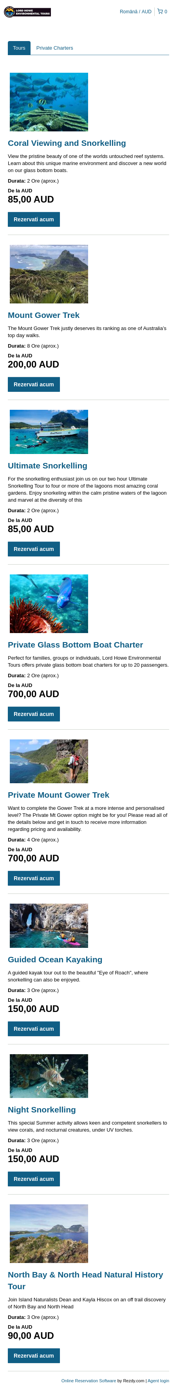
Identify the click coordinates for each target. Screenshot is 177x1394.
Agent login (158, 1380)
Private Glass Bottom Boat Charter (75, 644)
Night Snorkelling (42, 1109)
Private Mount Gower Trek (58, 794)
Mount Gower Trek (43, 314)
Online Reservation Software (88, 1380)
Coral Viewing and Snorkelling (67, 142)
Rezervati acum (34, 219)
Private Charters (54, 48)
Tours (19, 48)
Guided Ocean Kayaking (55, 959)
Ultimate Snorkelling (47, 465)
